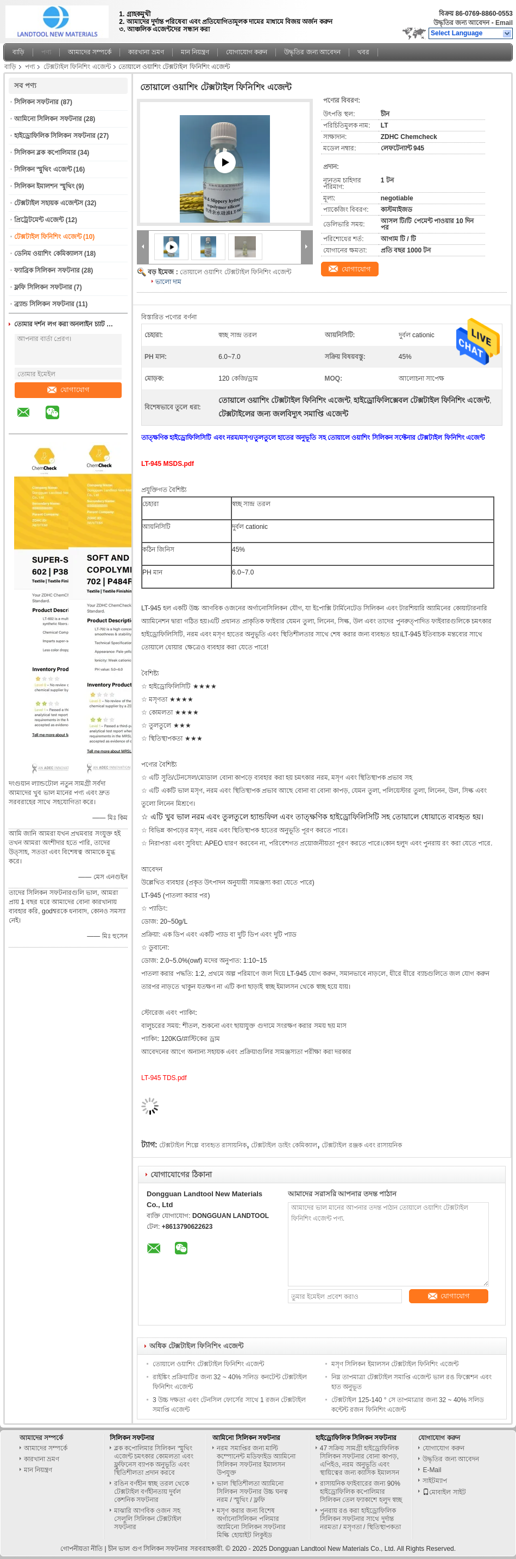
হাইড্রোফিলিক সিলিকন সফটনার (55, 136)
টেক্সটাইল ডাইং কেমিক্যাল (284, 1145)
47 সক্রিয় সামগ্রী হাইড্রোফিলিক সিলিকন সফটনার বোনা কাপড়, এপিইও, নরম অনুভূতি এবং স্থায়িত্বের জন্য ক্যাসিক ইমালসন (359, 1460)
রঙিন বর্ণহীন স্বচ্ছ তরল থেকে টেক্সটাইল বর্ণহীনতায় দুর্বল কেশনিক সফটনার (151, 1492)
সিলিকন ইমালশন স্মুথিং (44, 186)
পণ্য (46, 52)
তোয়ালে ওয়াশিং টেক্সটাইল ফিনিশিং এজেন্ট (235, 272)
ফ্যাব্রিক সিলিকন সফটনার (47, 270)
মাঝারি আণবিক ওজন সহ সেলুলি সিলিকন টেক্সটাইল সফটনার (148, 1519)
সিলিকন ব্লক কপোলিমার (45, 152)
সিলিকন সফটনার (36, 102)
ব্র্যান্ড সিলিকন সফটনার (44, 304)
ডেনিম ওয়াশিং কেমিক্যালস (48, 253)
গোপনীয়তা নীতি (81, 1548)
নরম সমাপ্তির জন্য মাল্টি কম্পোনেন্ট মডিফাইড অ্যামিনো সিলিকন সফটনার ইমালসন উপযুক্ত (256, 1460)
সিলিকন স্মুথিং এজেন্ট (43, 169)
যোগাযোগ (68, 390)
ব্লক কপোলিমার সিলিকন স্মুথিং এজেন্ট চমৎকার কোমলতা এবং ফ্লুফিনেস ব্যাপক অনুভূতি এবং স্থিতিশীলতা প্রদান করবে (153, 1460)
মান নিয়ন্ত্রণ (195, 52)
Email (504, 23)
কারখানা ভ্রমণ (145, 52)
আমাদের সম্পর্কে (89, 52)
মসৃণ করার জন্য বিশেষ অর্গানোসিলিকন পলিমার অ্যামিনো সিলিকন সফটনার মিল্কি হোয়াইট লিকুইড (251, 1523)
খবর (363, 52)
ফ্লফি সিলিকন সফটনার (43, 287)
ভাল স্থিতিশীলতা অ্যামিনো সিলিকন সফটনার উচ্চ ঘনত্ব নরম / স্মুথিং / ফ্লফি (252, 1492)
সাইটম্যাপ (435, 1481)
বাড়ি (18, 52)
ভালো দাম (168, 282)
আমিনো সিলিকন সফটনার (48, 119)
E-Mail (432, 1470)
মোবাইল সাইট (444, 1492)
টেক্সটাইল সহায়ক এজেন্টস (48, 203)
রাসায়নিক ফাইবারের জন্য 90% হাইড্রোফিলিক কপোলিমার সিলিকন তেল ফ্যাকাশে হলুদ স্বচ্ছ (361, 1492)
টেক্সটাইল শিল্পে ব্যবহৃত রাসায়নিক (203, 1145)
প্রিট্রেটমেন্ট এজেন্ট (39, 220)
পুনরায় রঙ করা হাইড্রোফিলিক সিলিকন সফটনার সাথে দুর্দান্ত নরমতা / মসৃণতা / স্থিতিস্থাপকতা (360, 1519)
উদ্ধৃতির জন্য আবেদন (461, 23)
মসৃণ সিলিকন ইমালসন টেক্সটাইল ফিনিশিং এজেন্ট (394, 1364)
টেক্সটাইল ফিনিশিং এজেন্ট (77, 67)
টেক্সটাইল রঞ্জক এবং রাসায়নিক (362, 1145)
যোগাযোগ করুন (246, 52)
